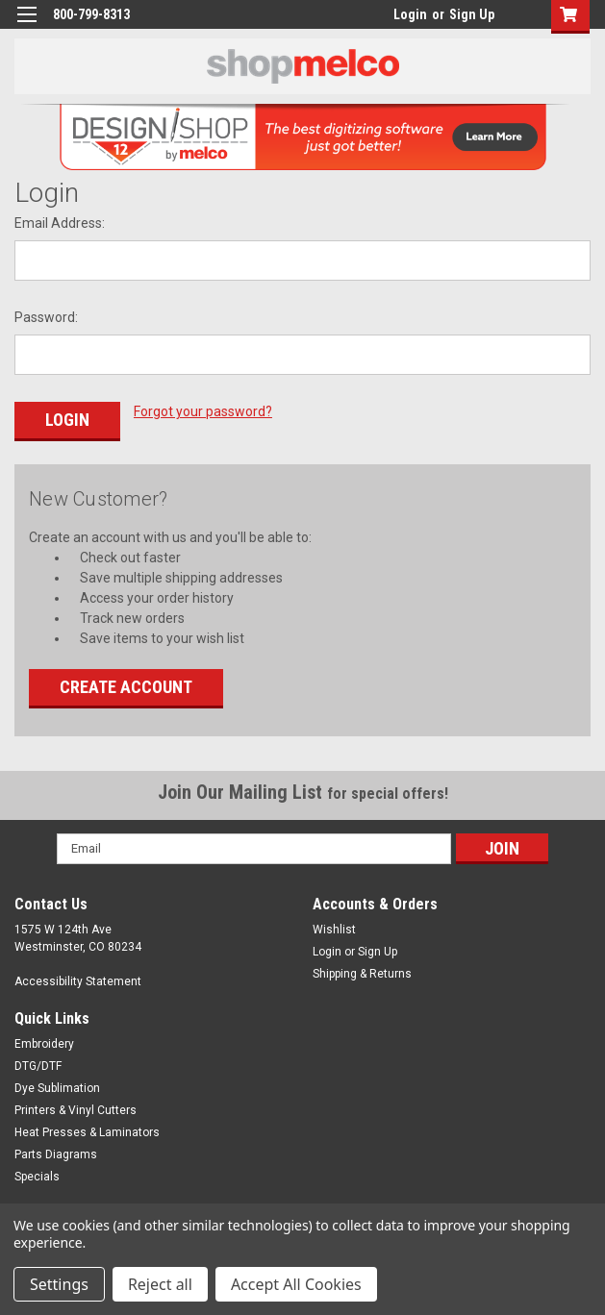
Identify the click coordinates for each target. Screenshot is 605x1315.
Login (410, 14)
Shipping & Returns (362, 971)
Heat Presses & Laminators (87, 1129)
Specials (37, 1173)
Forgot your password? (203, 411)
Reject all (160, 1284)
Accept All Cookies (296, 1284)
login (388, 19)
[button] (566, 17)
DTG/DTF (38, 1063)
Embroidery (44, 1041)
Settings (59, 1284)
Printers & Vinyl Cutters (75, 1107)
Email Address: (59, 223)
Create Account (126, 684)
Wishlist (334, 926)
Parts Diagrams (55, 1151)
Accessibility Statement (77, 978)
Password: (46, 317)
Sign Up (471, 14)
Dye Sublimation (57, 1085)
